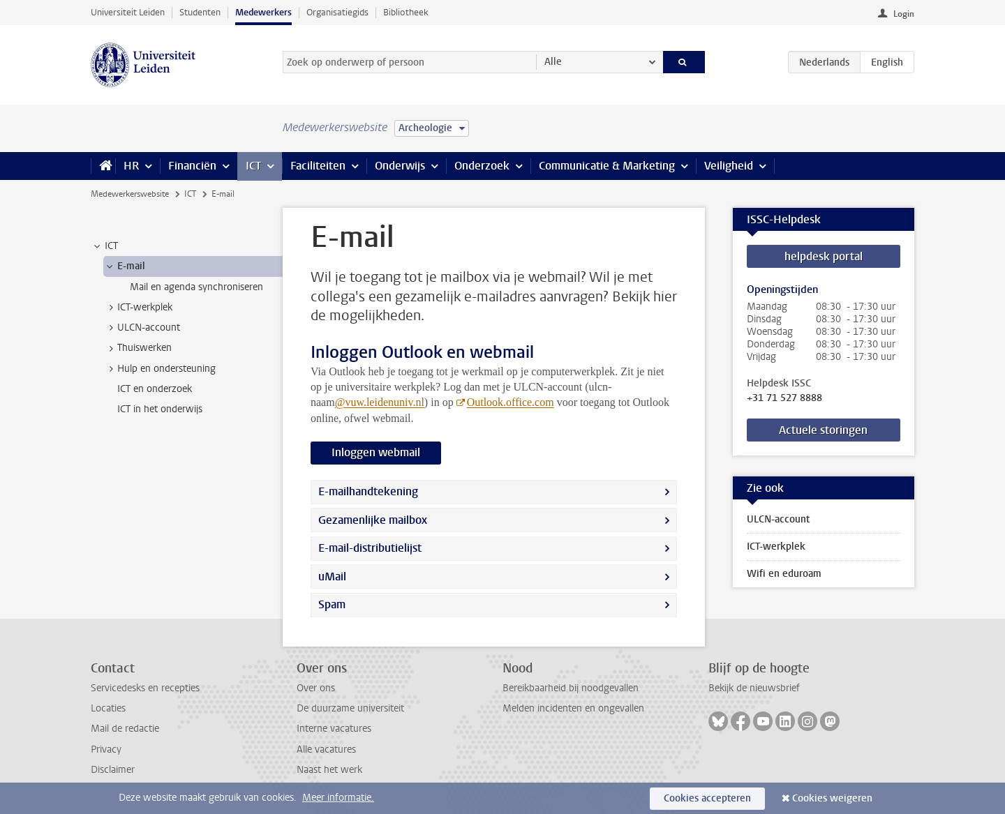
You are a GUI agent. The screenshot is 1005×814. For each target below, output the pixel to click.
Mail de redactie (125, 728)
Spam (331, 604)
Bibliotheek (406, 12)
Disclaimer (113, 769)
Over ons (316, 688)
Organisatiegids (337, 12)
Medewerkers (263, 12)
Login (903, 14)
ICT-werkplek (776, 546)
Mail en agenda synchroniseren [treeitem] (196, 287)
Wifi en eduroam (784, 573)
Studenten (200, 12)
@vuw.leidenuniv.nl (379, 402)
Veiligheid (728, 165)
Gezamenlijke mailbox (372, 520)
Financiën (192, 165)
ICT (253, 165)
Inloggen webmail (376, 452)
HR (131, 165)
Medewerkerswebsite (130, 193)
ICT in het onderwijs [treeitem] (159, 409)
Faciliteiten (317, 165)
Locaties (108, 708)
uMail (332, 576)
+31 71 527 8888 (784, 398)
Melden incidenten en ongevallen (573, 708)
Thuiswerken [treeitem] (138, 348)
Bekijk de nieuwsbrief (754, 688)
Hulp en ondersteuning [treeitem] (160, 369)
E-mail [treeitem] (124, 266)
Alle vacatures (326, 749)
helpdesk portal (823, 256)
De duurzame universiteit (350, 708)
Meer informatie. (338, 797)
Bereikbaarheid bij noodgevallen (570, 688)
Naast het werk (329, 769)
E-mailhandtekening (368, 491)
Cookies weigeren (832, 798)
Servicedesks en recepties (145, 688)
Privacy (106, 749)
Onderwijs (400, 165)
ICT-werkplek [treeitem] (138, 308)
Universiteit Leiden (128, 12)
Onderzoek (481, 165)
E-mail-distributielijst (370, 548)
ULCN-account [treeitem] (142, 328)
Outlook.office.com (510, 402)
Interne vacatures (334, 728)
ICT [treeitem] (104, 246)
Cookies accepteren (707, 798)
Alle (553, 61)
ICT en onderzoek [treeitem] (154, 388)
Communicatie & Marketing (607, 165)
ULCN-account (778, 519)
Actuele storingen (823, 430)
